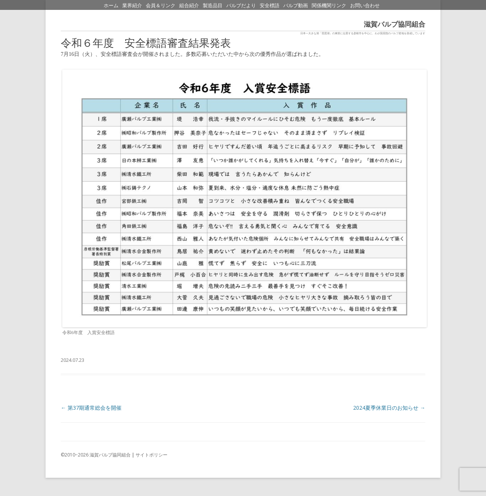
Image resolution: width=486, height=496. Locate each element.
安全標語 (269, 5)
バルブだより (241, 5)
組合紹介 (189, 5)
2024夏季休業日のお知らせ (389, 407)
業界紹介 (132, 5)
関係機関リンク (329, 5)
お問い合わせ (365, 5)
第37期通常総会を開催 (91, 407)
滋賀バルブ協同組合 (394, 24)
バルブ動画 (295, 5)
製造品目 (212, 5)
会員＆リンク (160, 5)
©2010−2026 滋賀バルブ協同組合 (96, 455)
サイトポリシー (151, 455)
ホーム (111, 5)
